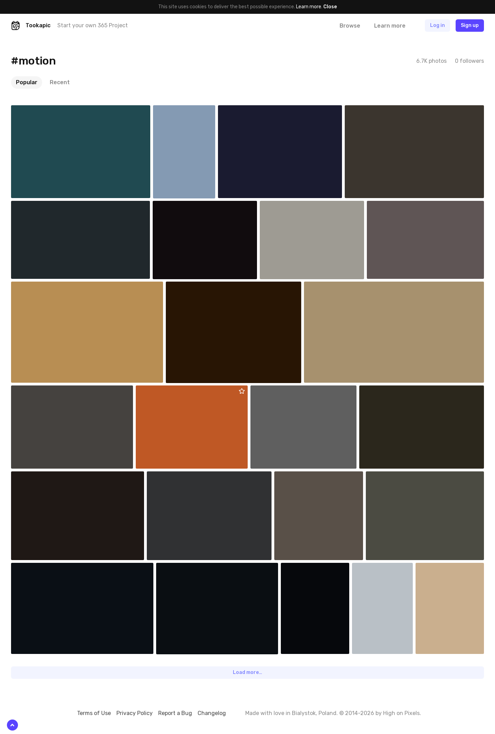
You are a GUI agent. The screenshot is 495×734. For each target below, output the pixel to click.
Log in (437, 25)
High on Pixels (401, 713)
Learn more (308, 7)
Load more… (247, 672)
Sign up (470, 25)
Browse (350, 25)
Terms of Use (94, 713)
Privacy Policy (134, 713)
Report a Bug (175, 713)
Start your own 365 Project (92, 25)
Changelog (212, 713)
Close (330, 7)
